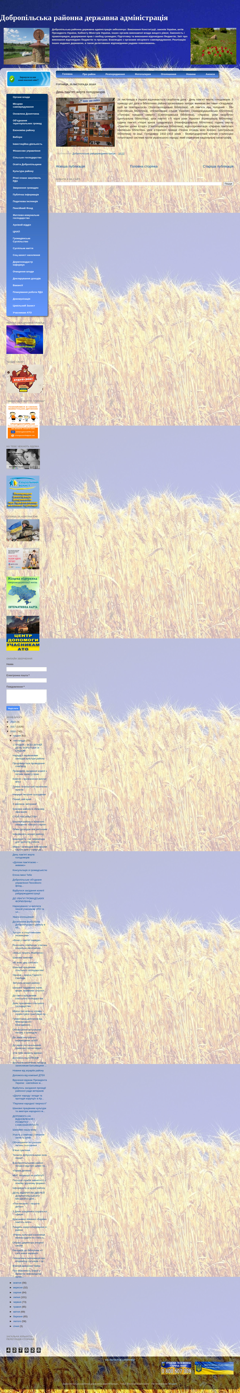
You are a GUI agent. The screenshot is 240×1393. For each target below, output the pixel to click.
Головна (67, 74)
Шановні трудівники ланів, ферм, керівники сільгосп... (29, 989)
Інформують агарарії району (29, 1188)
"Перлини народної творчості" (30, 1103)
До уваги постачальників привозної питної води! (27, 1047)
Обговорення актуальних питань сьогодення (27, 1144)
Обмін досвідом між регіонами (30, 829)
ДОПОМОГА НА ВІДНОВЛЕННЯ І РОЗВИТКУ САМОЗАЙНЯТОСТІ (25, 1120)
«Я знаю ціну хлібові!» (25, 962)
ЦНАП (16, 231)
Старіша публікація (218, 166)
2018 (13, 722)
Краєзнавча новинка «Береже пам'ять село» (30, 1220)
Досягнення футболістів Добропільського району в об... (29, 924)
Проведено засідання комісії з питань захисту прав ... (30, 772)
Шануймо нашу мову (24, 1129)
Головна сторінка (144, 166)
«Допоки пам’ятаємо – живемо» (25, 864)
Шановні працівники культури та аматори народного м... (29, 1110)
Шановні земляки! (23, 957)
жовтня (17, 1282)
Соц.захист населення (26, 255)
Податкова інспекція (25, 201)
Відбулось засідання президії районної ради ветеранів (29, 1089)
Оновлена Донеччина (26, 113)
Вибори (17, 137)
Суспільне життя (23, 248)
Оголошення (168, 74)
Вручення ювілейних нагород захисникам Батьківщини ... (30, 1064)
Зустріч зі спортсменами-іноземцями (27, 934)
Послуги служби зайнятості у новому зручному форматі (29, 1182)
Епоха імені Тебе (22, 875)
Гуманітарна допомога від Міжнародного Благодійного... (27, 1021)
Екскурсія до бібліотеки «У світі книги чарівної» (28, 1252)
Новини (191, 74)
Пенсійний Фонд (23, 208)
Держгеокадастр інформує (23, 263)
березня (18, 1316)
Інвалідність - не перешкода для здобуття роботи (29, 840)
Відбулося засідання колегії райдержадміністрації (28, 892)
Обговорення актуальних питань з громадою (27, 1031)
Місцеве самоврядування (23, 105)
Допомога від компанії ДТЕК (29, 1075)
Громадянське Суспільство (21, 240)
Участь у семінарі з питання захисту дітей (29, 1136)
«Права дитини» (22, 1170)
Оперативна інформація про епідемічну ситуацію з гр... (29, 1259)
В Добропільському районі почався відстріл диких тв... (30, 1164)
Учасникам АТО (22, 312)
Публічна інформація (26, 194)
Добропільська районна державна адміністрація (84, 17)
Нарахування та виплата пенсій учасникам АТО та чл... (28, 909)
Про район (89, 74)
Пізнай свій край (22, 799)
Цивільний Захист (24, 305)
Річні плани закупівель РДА (27, 179)
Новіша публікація (70, 166)
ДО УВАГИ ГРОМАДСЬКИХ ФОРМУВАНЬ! (28, 900)
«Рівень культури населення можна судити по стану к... (29, 1236)
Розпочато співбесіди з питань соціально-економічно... (30, 946)
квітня (17, 1311)
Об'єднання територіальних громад (27, 122)
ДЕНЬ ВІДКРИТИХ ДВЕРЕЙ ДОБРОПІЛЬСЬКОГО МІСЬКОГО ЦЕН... (29, 1195)
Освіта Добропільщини (27, 164)
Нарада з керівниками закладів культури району (29, 757)
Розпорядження (115, 74)
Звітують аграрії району (26, 983)
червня (17, 1302)
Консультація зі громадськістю (30, 870)
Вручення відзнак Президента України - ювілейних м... (30, 1081)
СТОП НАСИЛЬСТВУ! (25, 816)
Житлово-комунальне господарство (26, 216)
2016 (13, 731)
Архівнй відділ (22, 224)
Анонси (210, 74)
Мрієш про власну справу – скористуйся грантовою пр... (30, 1012)
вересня (18, 1287)
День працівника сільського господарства (28, 1005)
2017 (13, 726)
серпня (17, 1292)
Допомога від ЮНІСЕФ (26, 1057)
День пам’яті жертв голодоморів (23, 856)
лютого (17, 1321)
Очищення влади (23, 271)
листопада (19, 740)
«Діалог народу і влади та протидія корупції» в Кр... (28, 1097)
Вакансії (18, 285)
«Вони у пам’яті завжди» (27, 940)
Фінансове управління (26, 150)
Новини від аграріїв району (28, 1070)
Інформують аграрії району (28, 834)
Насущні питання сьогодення (29, 794)
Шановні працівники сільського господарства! (28, 969)
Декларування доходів (27, 278)
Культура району (23, 171)
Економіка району (24, 130)
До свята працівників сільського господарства (28, 997)
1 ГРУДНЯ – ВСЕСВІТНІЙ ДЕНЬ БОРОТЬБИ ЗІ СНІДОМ (27, 747)
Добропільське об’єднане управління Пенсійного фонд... (27, 882)
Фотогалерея (143, 74)
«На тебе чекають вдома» (28, 1053)
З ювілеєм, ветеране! (25, 804)
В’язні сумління (21, 1150)
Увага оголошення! (23, 917)
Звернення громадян (25, 187)
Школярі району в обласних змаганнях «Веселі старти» (29, 823)
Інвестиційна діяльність (27, 144)
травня (17, 1306)
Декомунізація (21, 298)
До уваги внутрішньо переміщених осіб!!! (25, 1039)
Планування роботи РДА (28, 292)
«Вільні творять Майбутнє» (28, 952)
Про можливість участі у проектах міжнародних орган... (27, 1273)
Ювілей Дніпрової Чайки (26, 1266)
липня (17, 1297)
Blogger (172, 1383)
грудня (17, 735)
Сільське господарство (27, 157)
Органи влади (21, 97)
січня (16, 1326)
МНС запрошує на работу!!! (28, 1175)
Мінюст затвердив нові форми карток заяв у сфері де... (30, 848)
